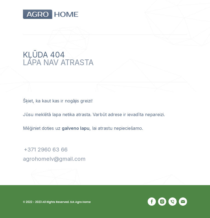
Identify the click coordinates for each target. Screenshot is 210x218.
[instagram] (162, 201)
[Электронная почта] (183, 201)
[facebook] (152, 201)
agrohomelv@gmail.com (54, 159)
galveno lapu (75, 128)
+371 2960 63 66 (46, 149)
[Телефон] (172, 201)
